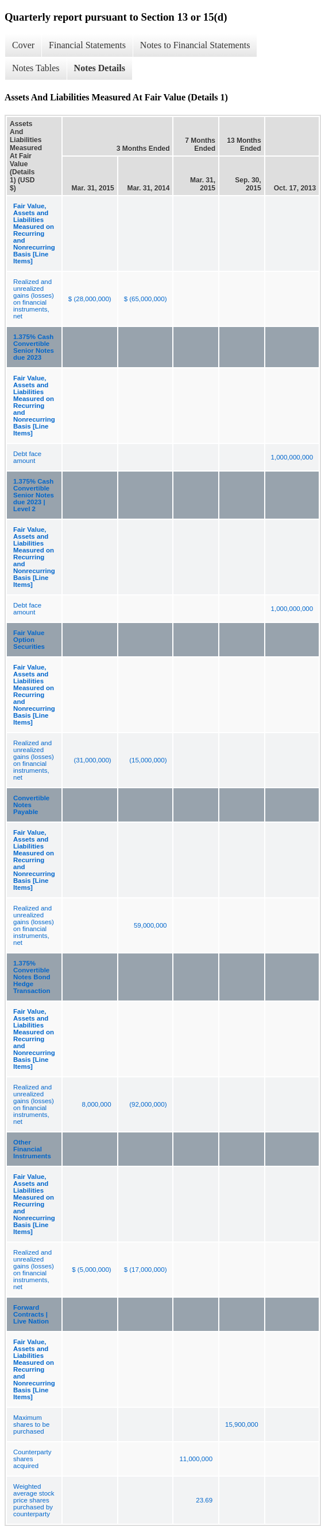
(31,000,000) (92, 760)
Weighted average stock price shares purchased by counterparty (34, 1500)
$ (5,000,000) (91, 1269)
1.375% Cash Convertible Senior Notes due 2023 (33, 347)
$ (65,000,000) (145, 298)
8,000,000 (96, 1104)
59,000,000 (150, 925)
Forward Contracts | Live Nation (31, 1314)
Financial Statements (87, 45)
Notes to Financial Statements (195, 45)
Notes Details (99, 68)
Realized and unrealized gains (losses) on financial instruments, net (33, 299)
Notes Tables (36, 68)
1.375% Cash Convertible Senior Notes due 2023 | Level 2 (33, 495)
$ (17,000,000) (145, 1269)
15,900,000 (241, 1424)
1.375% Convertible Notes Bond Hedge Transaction (32, 977)
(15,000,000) (148, 760)
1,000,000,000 (292, 457)
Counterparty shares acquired (32, 1459)
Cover (23, 45)
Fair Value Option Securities (29, 639)
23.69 (204, 1500)
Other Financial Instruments (32, 1149)
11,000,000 (195, 1458)
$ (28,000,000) (89, 298)
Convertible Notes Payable (31, 805)
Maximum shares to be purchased (31, 1424)
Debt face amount (27, 457)
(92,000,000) (148, 1104)
